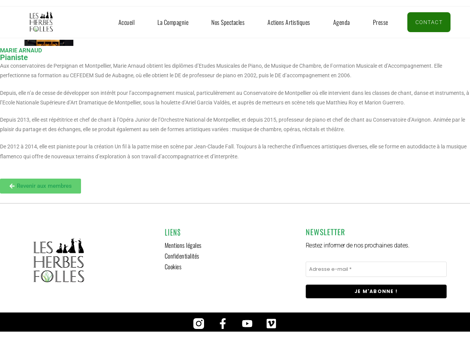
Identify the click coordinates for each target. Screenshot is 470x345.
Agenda (341, 22)
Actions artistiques (288, 22)
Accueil (126, 22)
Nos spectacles (228, 22)
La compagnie (172, 22)
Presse (380, 22)
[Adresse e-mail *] (376, 269)
